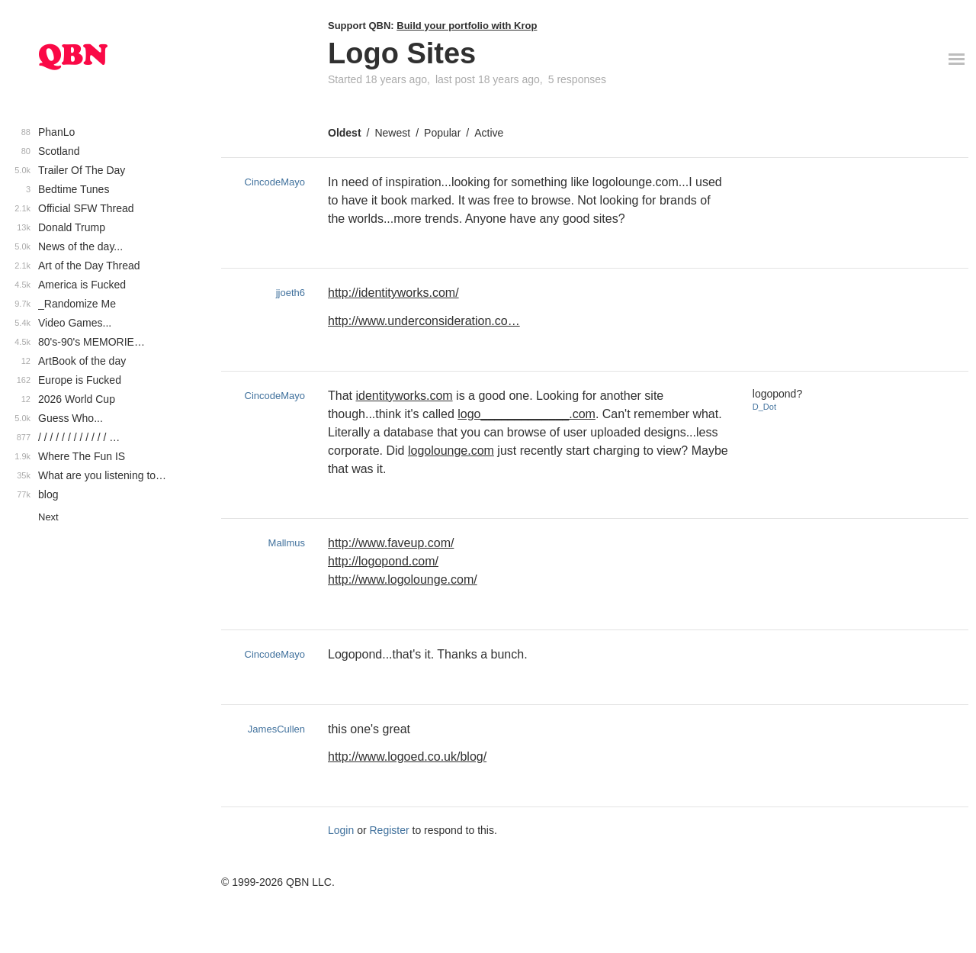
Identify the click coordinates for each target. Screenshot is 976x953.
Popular (442, 133)
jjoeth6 (290, 292)
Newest (392, 133)
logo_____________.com (527, 413)
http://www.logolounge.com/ (402, 579)
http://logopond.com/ (383, 561)
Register (389, 830)
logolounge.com (451, 450)
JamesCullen (276, 729)
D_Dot (764, 406)
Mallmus (286, 543)
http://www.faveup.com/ (391, 542)
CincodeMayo (275, 182)
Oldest (344, 133)
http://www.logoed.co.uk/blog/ (407, 756)
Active (488, 133)
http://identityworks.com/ (393, 292)
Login (341, 830)
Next (48, 517)
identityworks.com (403, 395)
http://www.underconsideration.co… (424, 320)
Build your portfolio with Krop (466, 25)
